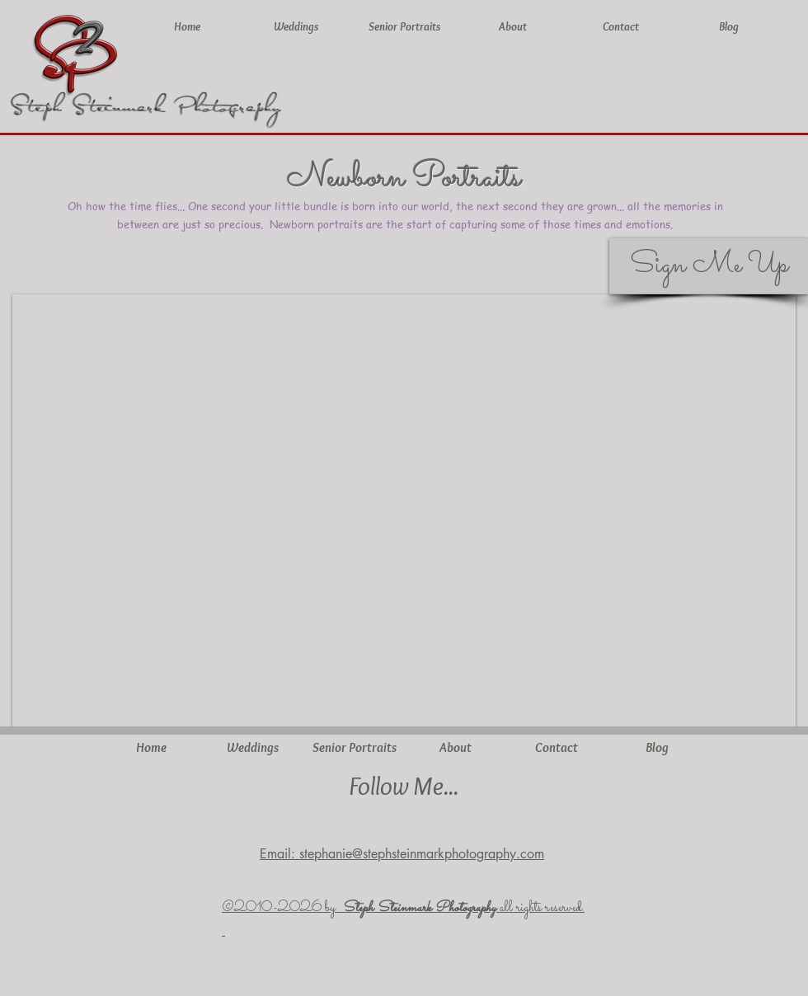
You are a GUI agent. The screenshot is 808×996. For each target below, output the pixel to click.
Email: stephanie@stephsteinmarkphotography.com (402, 853)
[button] (404, 510)
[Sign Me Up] (708, 266)
